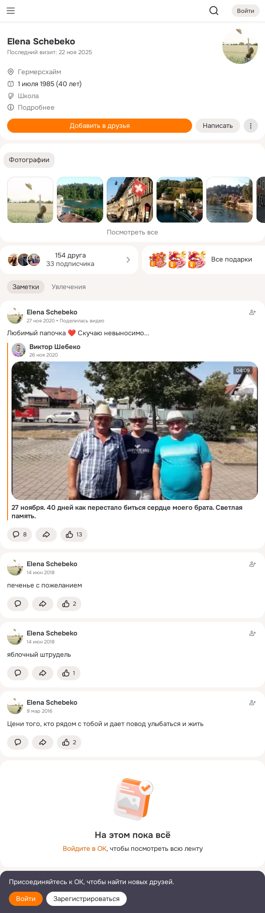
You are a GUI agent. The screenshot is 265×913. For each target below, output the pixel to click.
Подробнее (36, 107)
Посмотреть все (132, 232)
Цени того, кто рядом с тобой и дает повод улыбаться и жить (105, 723)
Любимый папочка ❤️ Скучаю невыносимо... (78, 333)
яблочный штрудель (39, 654)
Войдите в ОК (84, 848)
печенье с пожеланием (44, 585)
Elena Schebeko (41, 41)
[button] (29, 160)
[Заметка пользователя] (132, 574)
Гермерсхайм (39, 71)
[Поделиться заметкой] (46, 535)
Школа (28, 95)
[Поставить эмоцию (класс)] (74, 535)
